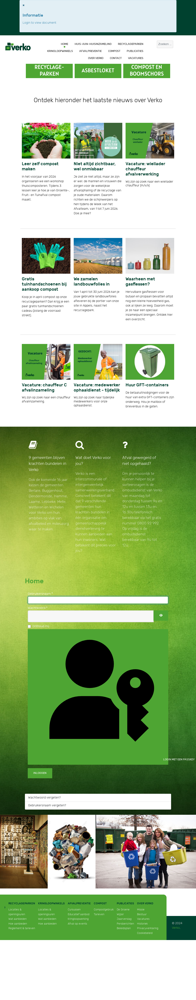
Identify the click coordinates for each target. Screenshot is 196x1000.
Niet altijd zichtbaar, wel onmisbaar (95, 166)
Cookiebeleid (145, 933)
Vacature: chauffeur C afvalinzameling (44, 388)
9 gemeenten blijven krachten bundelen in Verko (47, 463)
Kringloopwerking (78, 919)
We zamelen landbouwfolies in (92, 282)
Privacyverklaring (147, 928)
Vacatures (143, 919)
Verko (176, 928)
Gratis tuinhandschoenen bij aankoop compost (44, 284)
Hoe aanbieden (17, 923)
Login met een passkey (100, 696)
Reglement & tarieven (21, 928)
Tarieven (99, 914)
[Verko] (18, 46)
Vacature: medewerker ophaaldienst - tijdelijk (97, 388)
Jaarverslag (124, 919)
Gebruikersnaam (40, 594)
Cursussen (74, 909)
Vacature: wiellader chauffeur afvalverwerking (145, 169)
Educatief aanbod (78, 914)
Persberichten (125, 923)
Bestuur (142, 914)
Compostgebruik (104, 909)
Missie (141, 909)
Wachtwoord (37, 608)
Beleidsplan (124, 928)
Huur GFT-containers (147, 385)
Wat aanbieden (17, 919)
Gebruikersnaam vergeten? (47, 805)
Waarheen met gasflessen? (140, 282)
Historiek (142, 923)
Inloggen (40, 773)
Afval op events (77, 923)
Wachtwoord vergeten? (44, 797)
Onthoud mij (40, 626)
